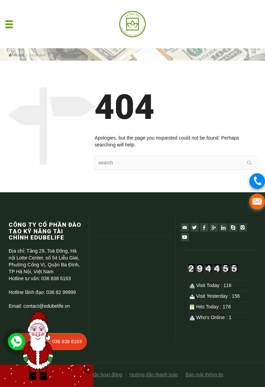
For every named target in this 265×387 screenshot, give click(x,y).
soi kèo (133, 245)
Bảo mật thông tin (204, 374)
